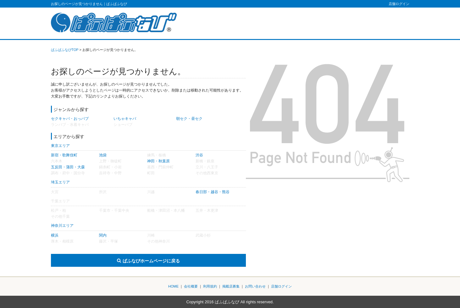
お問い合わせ (255, 286)
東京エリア (60, 145)
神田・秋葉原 (158, 161)
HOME (173, 286)
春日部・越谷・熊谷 (213, 192)
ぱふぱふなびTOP (65, 50)
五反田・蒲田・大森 (68, 167)
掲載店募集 (231, 286)
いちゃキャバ (125, 118)
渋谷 (199, 155)
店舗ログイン (399, 4)
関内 (103, 235)
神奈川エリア (62, 225)
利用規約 (210, 286)
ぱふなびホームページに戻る (151, 260)
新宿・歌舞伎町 (64, 155)
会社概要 (191, 286)
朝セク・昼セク (189, 118)
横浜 (54, 235)
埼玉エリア (60, 182)
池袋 (103, 155)
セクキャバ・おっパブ (70, 118)
